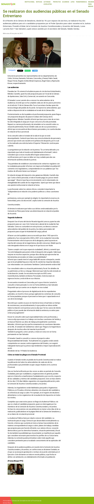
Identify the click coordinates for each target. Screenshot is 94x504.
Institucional (30, 2)
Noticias (39, 2)
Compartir (12, 70)
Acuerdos (65, 2)
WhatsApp (27, 70)
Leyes (72, 2)
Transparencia (81, 2)
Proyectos (57, 2)
